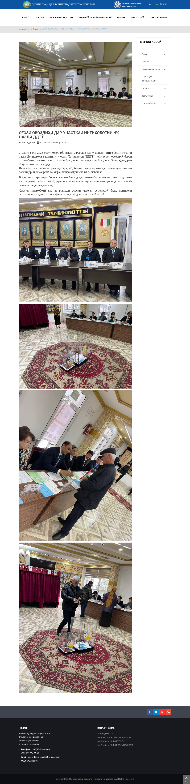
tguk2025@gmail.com (50, 757)
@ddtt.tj (35, 757)
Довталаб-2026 (149, 103)
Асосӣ (24, 29)
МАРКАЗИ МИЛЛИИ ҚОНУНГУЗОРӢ (115, 745)
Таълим (145, 61)
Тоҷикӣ (162, 4)
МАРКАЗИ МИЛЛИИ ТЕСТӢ (110, 741)
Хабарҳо (34, 29)
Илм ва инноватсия (151, 69)
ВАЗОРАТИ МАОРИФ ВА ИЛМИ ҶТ (114, 737)
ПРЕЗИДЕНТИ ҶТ (106, 733)
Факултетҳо (147, 96)
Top (186, 779)
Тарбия (145, 88)
